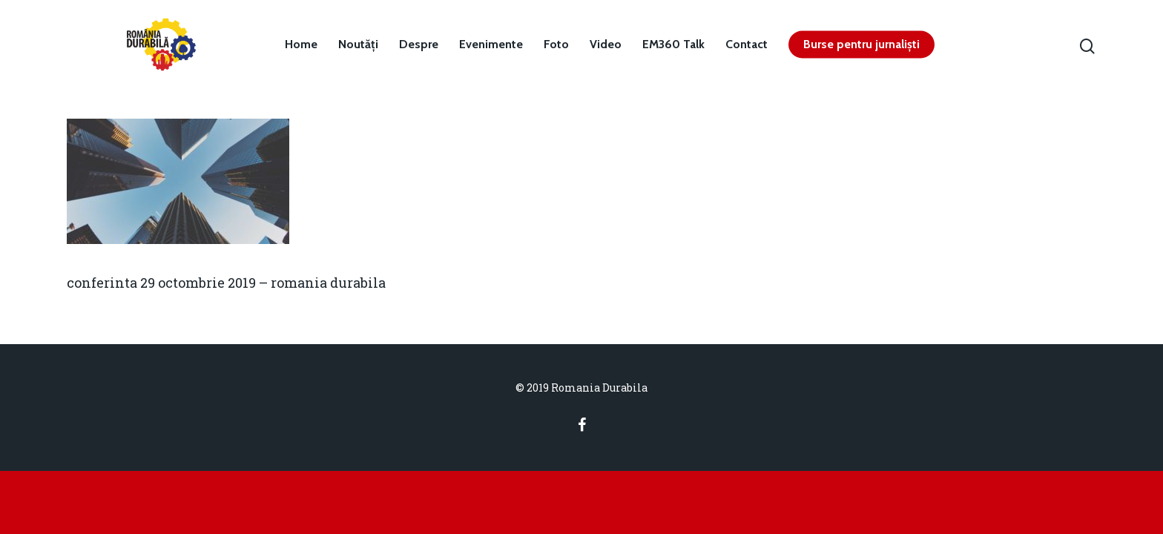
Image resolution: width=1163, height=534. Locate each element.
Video (606, 44)
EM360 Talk (673, 44)
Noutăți (358, 44)
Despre (418, 44)
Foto (556, 44)
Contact (746, 44)
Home (301, 44)
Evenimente (491, 44)
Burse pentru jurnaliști (861, 44)
